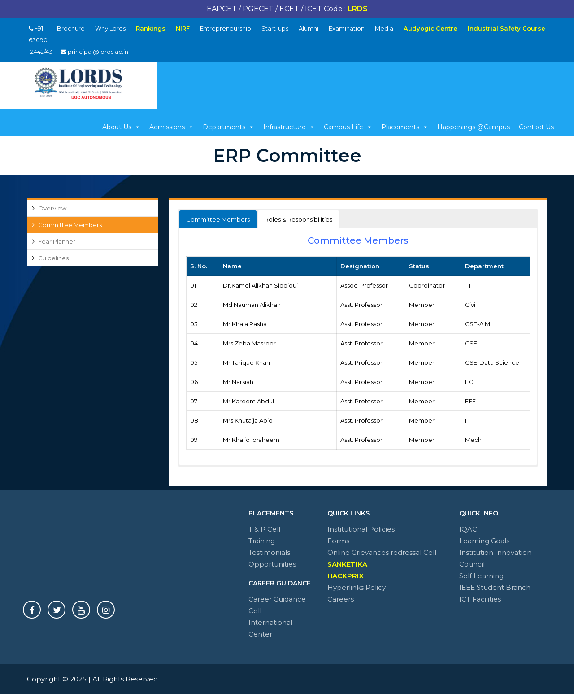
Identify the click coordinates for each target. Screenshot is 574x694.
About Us (121, 127)
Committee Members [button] (218, 219)
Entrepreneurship (225, 28)
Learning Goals (484, 541)
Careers (340, 599)
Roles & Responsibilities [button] (298, 219)
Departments (228, 127)
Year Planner (56, 241)
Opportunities (272, 564)
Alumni (308, 28)
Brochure (71, 28)
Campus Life (348, 127)
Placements (404, 127)
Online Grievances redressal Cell (381, 552)
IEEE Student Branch (495, 587)
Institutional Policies (361, 529)
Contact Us (536, 127)
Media (384, 28)
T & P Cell (264, 529)
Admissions (171, 127)
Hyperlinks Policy (356, 587)
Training (261, 541)
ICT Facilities (480, 599)
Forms (338, 541)
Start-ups (274, 28)
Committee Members (70, 224)
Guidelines (53, 258)
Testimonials (269, 552)
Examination (347, 28)
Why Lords (110, 28)
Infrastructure (289, 127)
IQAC (468, 529)
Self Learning (481, 576)
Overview (52, 208)
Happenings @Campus (473, 127)
